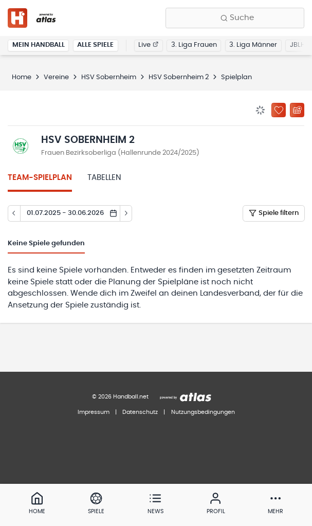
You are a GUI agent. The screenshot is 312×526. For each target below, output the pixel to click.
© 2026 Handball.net (120, 397)
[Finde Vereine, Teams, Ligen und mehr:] (235, 18)
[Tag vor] (126, 213)
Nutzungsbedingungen (203, 412)
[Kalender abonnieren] (297, 110)
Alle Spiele (95, 45)
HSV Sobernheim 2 (179, 77)
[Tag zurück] (14, 213)
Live (148, 45)
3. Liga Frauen (194, 45)
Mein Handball (38, 45)
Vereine (56, 77)
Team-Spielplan (40, 178)
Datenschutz (140, 412)
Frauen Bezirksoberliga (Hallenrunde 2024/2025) (120, 153)
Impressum (93, 412)
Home (21, 77)
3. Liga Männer (253, 45)
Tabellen (104, 178)
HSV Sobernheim (108, 77)
